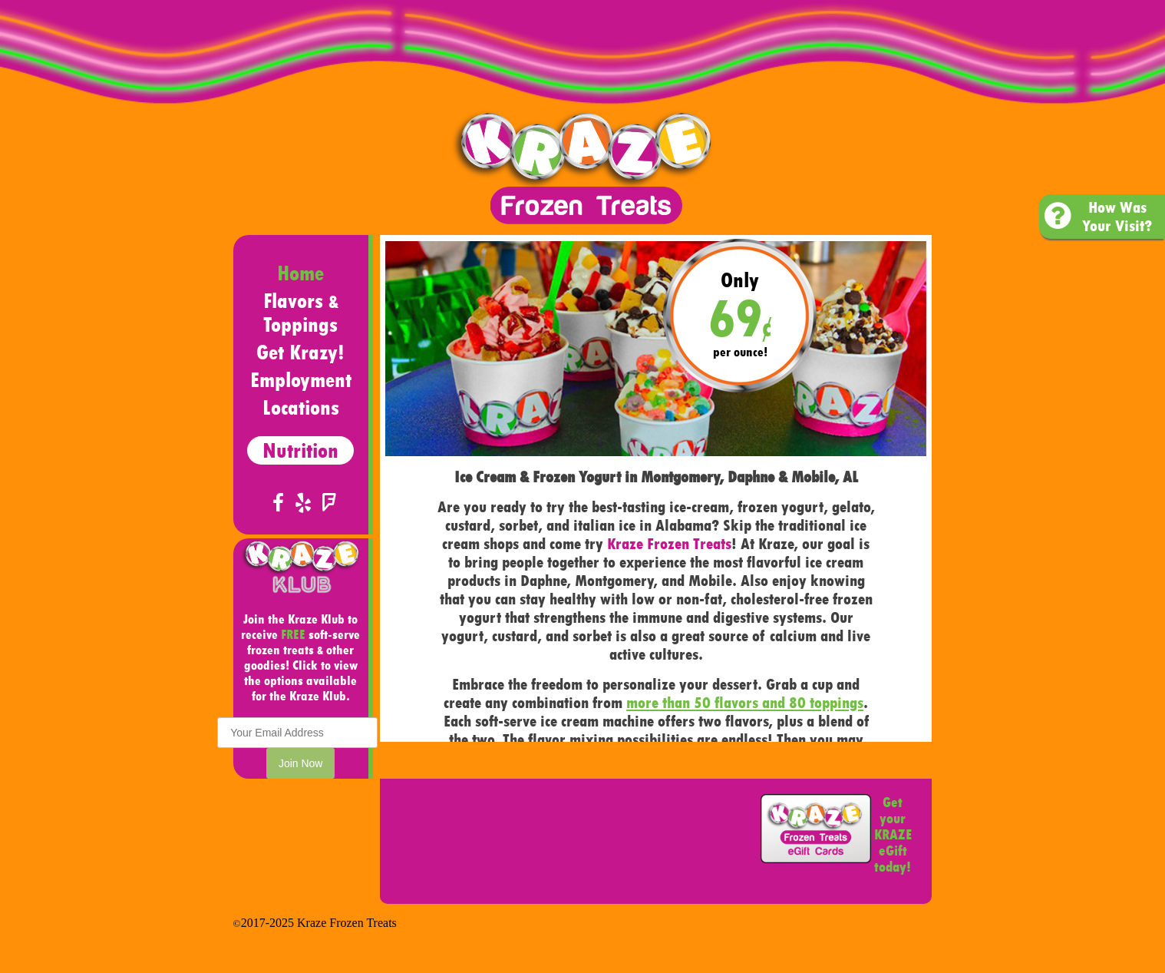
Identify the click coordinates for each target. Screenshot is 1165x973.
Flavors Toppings (300, 312)
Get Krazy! (300, 352)
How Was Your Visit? (1098, 216)
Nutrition (300, 450)
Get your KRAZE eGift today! (893, 834)
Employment (300, 380)
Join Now (301, 763)
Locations (300, 407)
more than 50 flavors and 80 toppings (744, 702)
